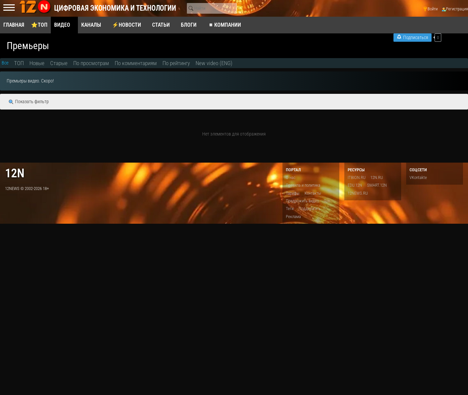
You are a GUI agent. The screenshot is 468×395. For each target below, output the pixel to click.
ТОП (19, 63)
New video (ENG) (214, 63)
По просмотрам (91, 63)
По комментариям (136, 63)
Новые (36, 63)
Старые (59, 63)
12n (14, 173)
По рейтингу (176, 63)
